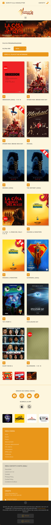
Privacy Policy (9, 477)
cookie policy (41, 508)
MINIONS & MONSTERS (34, 232)
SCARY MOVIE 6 (7, 366)
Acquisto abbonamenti (12, 444)
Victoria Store (9, 457)
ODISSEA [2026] (7, 188)
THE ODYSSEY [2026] (34, 188)
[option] (25, 28)
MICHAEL (30, 144)
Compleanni (8, 449)
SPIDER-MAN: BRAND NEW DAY (37, 99)
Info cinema (8, 447)
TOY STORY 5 (6, 322)
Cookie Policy (9, 479)
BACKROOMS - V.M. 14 (34, 366)
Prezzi (7, 439)
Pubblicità (8, 454)
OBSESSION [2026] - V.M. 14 (11, 99)
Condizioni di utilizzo (11, 482)
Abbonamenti (9, 442)
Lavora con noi (9, 472)
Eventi (7, 437)
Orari (6, 434)
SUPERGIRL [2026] (33, 278)
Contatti (7, 474)
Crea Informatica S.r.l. (11, 493)
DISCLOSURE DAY (32, 322)
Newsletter (8, 469)
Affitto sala (8, 452)
